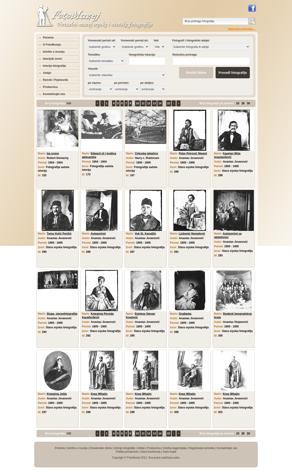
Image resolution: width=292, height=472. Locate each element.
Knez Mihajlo (99, 393)
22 (168, 103)
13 (154, 103)
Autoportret (98, 233)
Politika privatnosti (127, 451)
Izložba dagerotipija (174, 448)
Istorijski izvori (52, 58)
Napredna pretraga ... (242, 29)
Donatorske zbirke (101, 448)
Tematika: (94, 54)
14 (159, 103)
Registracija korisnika (201, 448)
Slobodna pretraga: (184, 54)
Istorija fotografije (54, 65)
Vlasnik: (93, 68)
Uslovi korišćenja (150, 451)
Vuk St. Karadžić (145, 233)
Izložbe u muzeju (54, 51)
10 (137, 103)
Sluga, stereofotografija (62, 313)
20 (243, 103)
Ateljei (47, 72)
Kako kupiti (169, 451)
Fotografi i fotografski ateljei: (191, 40)
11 (142, 103)
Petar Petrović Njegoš (193, 153)
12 (148, 103)
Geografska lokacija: (142, 54)
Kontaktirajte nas (54, 94)
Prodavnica (50, 87)
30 (248, 103)
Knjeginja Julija (57, 393)
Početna (48, 37)
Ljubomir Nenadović (192, 233)
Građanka (185, 313)
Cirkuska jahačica (146, 153)
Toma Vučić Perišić (59, 233)
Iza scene (53, 153)
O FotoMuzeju (52, 44)
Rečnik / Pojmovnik (55, 80)
